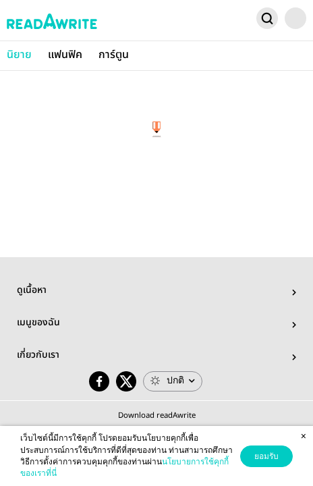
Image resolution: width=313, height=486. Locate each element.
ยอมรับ (266, 456)
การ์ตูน (113, 55)
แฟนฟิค (65, 55)
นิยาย (19, 55)
